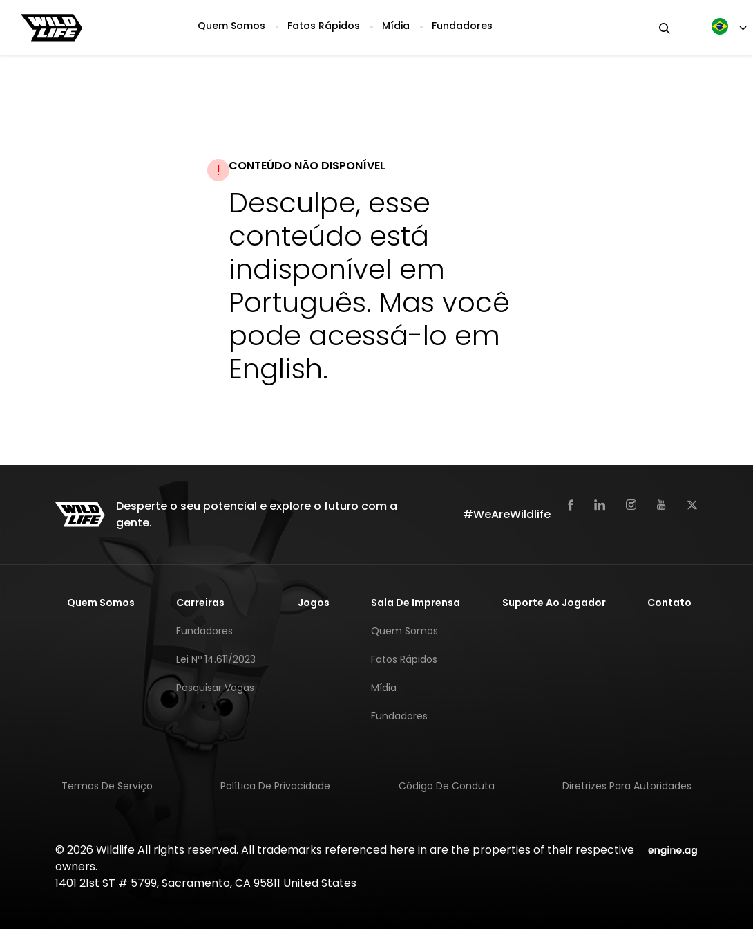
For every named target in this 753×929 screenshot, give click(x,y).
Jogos (314, 602)
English (276, 368)
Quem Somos (231, 26)
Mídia (396, 26)
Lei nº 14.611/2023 (216, 659)
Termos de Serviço (107, 786)
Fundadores (462, 26)
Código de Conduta (447, 786)
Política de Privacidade (275, 786)
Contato (669, 602)
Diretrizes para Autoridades (627, 786)
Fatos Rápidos (323, 26)
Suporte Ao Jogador (554, 602)
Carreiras (200, 602)
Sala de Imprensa (415, 602)
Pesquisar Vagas (215, 688)
